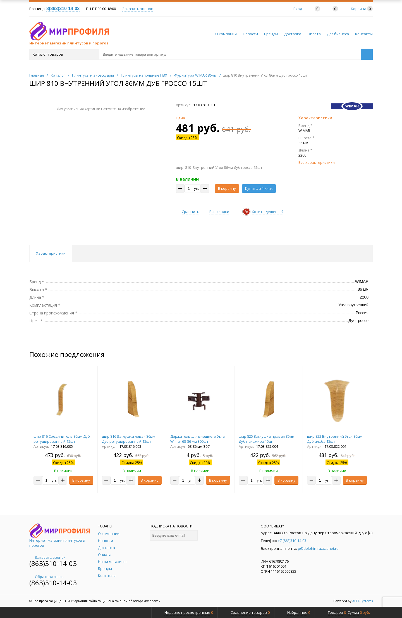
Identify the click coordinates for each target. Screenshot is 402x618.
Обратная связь (46, 576)
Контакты (364, 33)
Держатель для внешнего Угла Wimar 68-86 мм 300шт (197, 439)
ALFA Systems (362, 601)
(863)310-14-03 (53, 563)
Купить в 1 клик (259, 188)
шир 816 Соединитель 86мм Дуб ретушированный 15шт (62, 439)
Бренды (271, 33)
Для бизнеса (338, 33)
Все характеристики (316, 162)
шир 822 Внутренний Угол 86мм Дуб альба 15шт (334, 439)
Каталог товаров (64, 54)
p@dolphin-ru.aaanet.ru (318, 548)
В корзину (227, 188)
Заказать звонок (137, 8)
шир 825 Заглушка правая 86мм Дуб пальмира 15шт (267, 439)
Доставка (292, 33)
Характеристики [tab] (51, 253)
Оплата (314, 33)
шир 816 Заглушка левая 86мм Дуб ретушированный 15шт (128, 439)
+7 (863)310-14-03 (292, 540)
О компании (226, 33)
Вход (297, 8)
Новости (250, 33)
